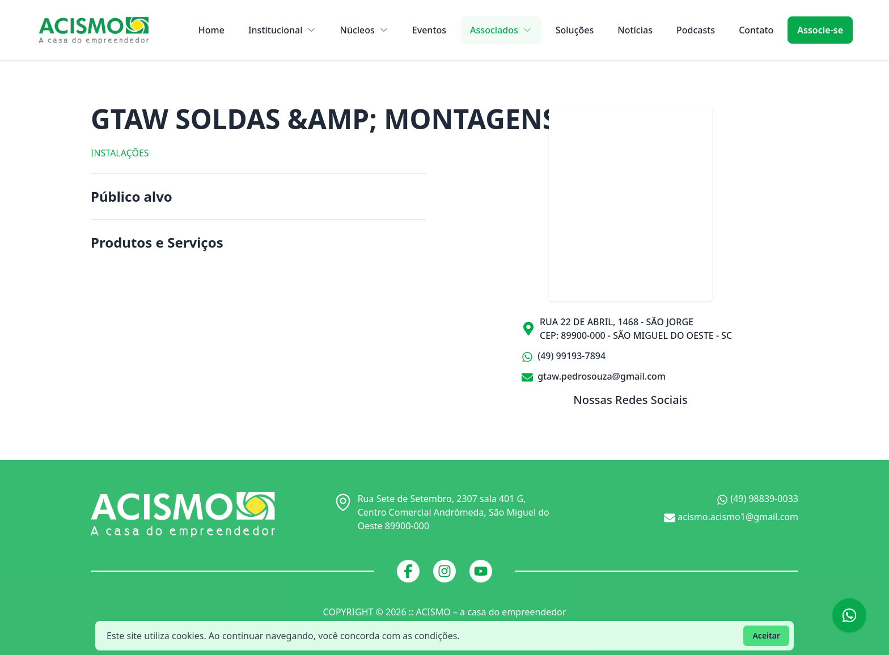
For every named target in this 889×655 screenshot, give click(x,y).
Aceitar (766, 635)
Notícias (635, 30)
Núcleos (364, 30)
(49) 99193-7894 (564, 356)
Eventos (429, 30)
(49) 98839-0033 (757, 498)
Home (211, 30)
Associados (501, 30)
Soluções (575, 30)
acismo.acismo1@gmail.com (731, 517)
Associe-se (820, 30)
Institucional (282, 30)
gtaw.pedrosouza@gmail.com (594, 376)
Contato (756, 30)
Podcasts (695, 30)
